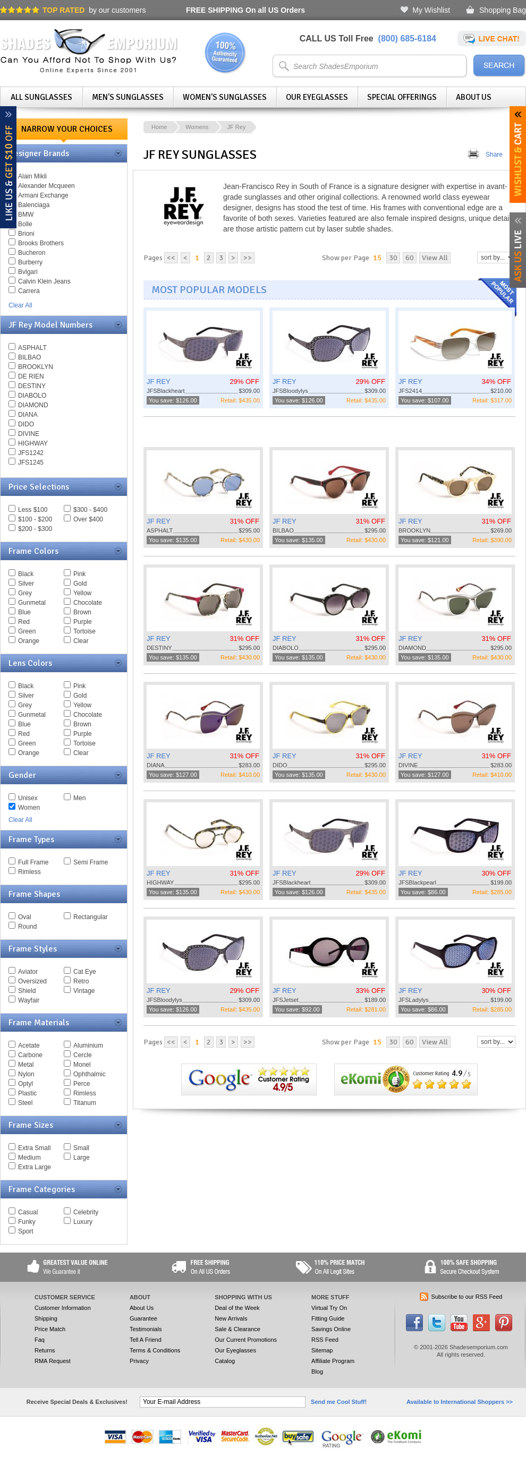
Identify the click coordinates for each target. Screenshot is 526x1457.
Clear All (20, 305)
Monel (82, 1064)
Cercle (82, 1055)
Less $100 (32, 509)
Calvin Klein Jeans (44, 281)
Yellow (82, 593)
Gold (80, 583)
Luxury (82, 1221)
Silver (26, 583)
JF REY (159, 381)
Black (25, 574)
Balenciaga (33, 205)
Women (29, 807)
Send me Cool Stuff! (339, 1402)
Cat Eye (84, 971)
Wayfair (28, 1000)
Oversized (32, 981)
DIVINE (28, 434)
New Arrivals (231, 1318)
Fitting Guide (327, 1318)
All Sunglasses (41, 97)
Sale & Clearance (237, 1329)
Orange (28, 641)
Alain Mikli (32, 176)
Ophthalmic (89, 1074)
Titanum (84, 1103)
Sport (25, 1231)
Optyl (25, 1083)
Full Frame (33, 862)
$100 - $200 (35, 519)
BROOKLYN (35, 367)
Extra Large (34, 1167)
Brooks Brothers (41, 243)
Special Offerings (402, 97)
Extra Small (34, 1148)
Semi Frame (90, 862)
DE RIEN (31, 376)
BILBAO (29, 357)
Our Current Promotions (246, 1339)
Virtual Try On (329, 1308)
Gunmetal (32, 602)
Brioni (26, 233)
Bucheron (31, 252)
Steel (25, 1103)
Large (81, 1157)
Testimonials (146, 1329)
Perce (81, 1083)
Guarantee (143, 1318)
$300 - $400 (90, 509)
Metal (25, 1064)
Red (24, 621)
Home (159, 127)
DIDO (26, 424)
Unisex (28, 798)
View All (435, 257)
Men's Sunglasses (128, 97)
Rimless (29, 872)
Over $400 (88, 519)
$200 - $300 (35, 529)
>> (247, 257)
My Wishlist (431, 10)
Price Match (50, 1329)
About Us (473, 97)
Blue (24, 612)
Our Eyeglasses (317, 97)
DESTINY (32, 386)
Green (27, 631)
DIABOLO (32, 395)
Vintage (84, 991)
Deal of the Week (237, 1308)
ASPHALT (32, 348)
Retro (81, 981)
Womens (196, 127)
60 (409, 257)
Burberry (30, 262)
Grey (25, 593)
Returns (45, 1350)
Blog (317, 1371)
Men (79, 798)
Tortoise (84, 631)
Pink (79, 574)
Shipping (46, 1318)
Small (81, 1148)
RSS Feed (324, 1339)
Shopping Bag (502, 10)
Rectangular (90, 917)
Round (27, 926)
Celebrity (85, 1212)
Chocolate (87, 602)
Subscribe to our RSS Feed (467, 1296)
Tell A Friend (146, 1339)
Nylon (26, 1074)
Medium (29, 1157)
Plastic (27, 1093)
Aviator (28, 971)
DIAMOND (33, 405)
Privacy (139, 1361)
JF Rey (236, 127)
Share (494, 154)
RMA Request (53, 1361)
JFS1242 (31, 453)
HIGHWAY (33, 443)
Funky (27, 1221)
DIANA (28, 414)
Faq (40, 1339)
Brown (82, 612)
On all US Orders (245, 10)
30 (393, 257)
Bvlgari (28, 272)
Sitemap (322, 1350)
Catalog (225, 1361)
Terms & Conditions (155, 1350)
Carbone (30, 1055)
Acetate (29, 1045)
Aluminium (88, 1045)
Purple (82, 621)
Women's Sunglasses (225, 97)
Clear (81, 641)
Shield (27, 991)
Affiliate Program (332, 1361)
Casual (28, 1212)
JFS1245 (31, 462)
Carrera (29, 291)
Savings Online (331, 1329)
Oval (24, 917)
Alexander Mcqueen (46, 186)
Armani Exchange (43, 195)
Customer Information (63, 1308)
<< (171, 257)
